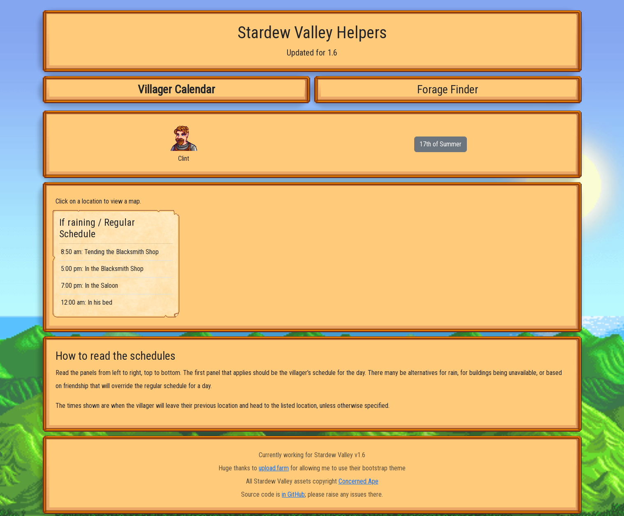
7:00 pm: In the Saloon (89, 285)
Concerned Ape (358, 481)
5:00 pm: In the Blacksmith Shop (102, 269)
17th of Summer (441, 144)
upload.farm (274, 468)
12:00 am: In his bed (86, 302)
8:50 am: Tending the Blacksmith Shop (110, 252)
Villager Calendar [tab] (176, 89)
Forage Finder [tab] (447, 89)
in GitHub (293, 494)
